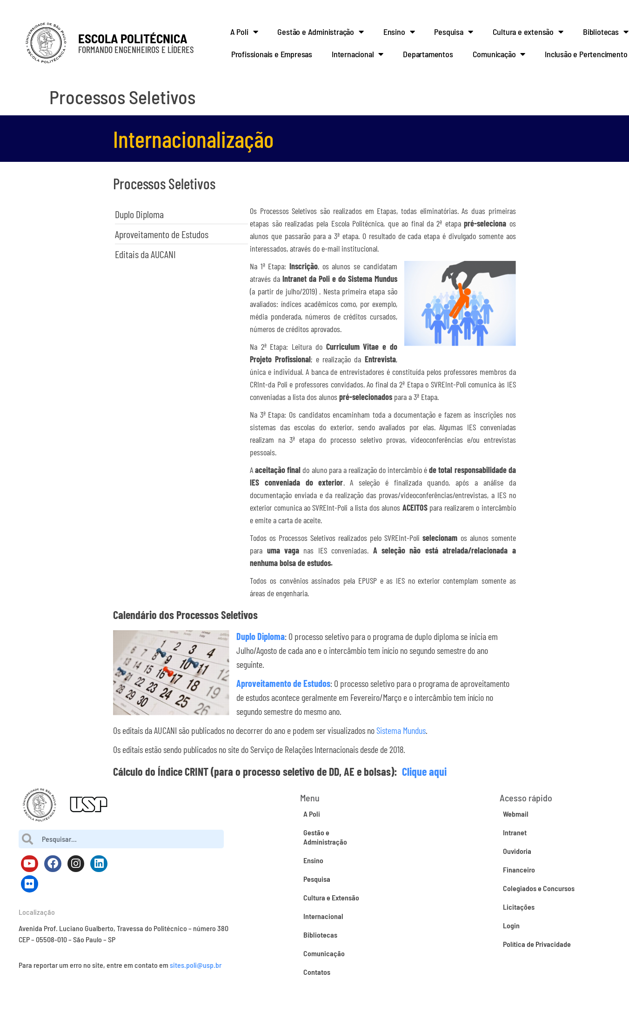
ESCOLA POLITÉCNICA (132, 38)
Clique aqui (424, 771)
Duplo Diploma (260, 636)
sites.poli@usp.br (195, 964)
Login (511, 925)
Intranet (515, 832)
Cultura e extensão (528, 31)
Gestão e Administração (320, 31)
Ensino (399, 31)
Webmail (516, 813)
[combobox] (121, 839)
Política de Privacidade (537, 943)
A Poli (244, 31)
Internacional (357, 54)
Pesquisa (453, 31)
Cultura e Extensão (331, 897)
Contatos (316, 971)
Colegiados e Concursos (539, 888)
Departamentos (428, 54)
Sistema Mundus (401, 730)
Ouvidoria (517, 850)
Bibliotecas (320, 934)
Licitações (519, 906)
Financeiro (519, 869)
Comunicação (499, 54)
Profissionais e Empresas (271, 54)
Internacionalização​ (193, 139)
